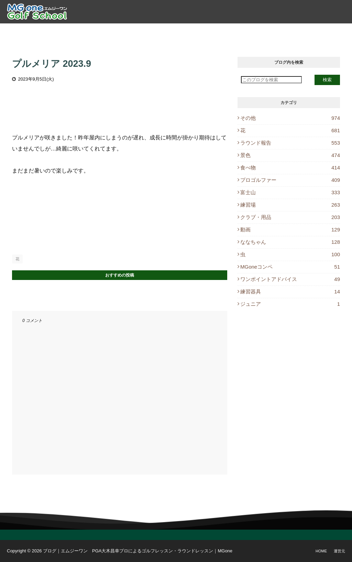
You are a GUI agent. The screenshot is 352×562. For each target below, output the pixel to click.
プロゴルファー (290, 180)
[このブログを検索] (271, 79)
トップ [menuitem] (64, 31)
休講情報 (289, 31)
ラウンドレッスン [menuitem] (181, 31)
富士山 (290, 192)
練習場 (290, 205)
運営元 (339, 551)
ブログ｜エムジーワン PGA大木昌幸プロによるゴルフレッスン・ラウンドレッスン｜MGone (137, 550)
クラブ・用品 (290, 217)
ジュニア (290, 304)
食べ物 (290, 167)
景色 (290, 155)
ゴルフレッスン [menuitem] (131, 31)
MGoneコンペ (290, 267)
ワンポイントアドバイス (290, 279)
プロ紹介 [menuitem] (92, 31)
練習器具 (290, 291)
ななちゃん (290, 242)
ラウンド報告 (290, 143)
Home (321, 551)
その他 (290, 118)
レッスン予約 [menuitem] (227, 31)
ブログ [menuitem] (261, 31)
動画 (290, 229)
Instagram (325, 31)
